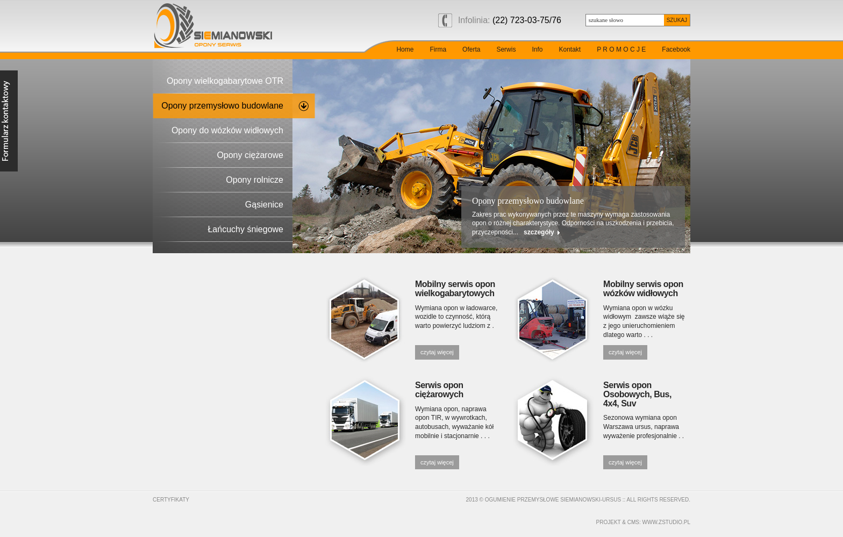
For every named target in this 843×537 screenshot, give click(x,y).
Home (404, 49)
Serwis (506, 49)
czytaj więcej (437, 352)
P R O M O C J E (621, 49)
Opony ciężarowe (250, 155)
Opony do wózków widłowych (227, 130)
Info (537, 49)
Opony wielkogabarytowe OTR (225, 80)
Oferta (471, 49)
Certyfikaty (171, 500)
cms (633, 522)
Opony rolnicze (254, 179)
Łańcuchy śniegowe (245, 229)
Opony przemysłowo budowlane (222, 105)
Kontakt (570, 49)
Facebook (676, 49)
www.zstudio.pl (666, 522)
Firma (438, 49)
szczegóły (539, 232)
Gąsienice (264, 204)
